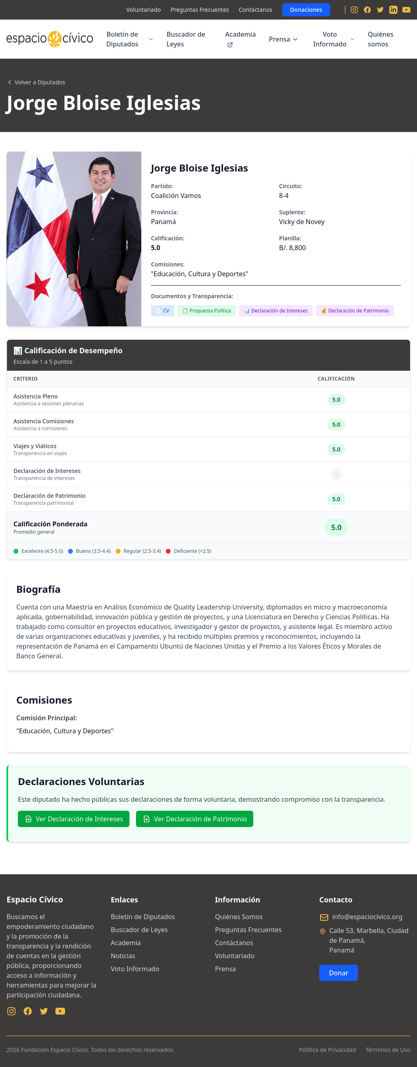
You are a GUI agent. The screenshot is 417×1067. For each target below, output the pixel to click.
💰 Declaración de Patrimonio (355, 310)
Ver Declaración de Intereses (73, 818)
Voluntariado (143, 9)
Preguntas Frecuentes (200, 9)
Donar (338, 972)
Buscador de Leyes (186, 39)
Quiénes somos (380, 39)
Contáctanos (255, 9)
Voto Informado (334, 39)
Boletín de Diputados (130, 39)
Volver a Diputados (36, 82)
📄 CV (162, 310)
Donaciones (306, 9)
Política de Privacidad (327, 1050)
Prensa (283, 39)
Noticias (123, 955)
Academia (240, 39)
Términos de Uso (388, 1050)
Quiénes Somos (239, 916)
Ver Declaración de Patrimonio (195, 818)
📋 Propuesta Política (206, 310)
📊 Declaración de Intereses (276, 310)
